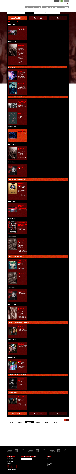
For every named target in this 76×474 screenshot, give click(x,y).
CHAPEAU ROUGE (13, 4)
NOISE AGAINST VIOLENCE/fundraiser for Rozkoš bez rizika (22, 207)
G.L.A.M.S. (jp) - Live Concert (22, 131)
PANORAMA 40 (21, 344)
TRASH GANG (20, 71)
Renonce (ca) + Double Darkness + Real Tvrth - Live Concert (22, 224)
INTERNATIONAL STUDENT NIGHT (21, 327)
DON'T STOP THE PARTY (21, 46)
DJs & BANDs (45, 7)
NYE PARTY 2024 (21, 397)
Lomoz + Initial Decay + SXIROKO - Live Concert (22, 102)
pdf (64, 419)
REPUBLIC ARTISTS (21, 113)
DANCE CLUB (38, 17)
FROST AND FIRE (21, 273)
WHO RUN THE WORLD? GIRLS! (21, 166)
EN (67, 1)
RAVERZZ (19, 361)
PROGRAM (38, 7)
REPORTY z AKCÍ (53, 7)
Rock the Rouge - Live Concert (22, 261)
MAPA (66, 7)
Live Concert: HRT (21, 28)
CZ (64, 1)
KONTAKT (61, 7)
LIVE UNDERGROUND (17, 17)
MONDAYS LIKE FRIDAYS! (21, 379)
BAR (58, 17)
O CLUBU (32, 7)
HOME (27, 7)
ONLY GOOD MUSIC (21, 291)
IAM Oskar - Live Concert (21, 84)
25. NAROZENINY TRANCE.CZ (21, 184)
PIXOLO (67, 472)
